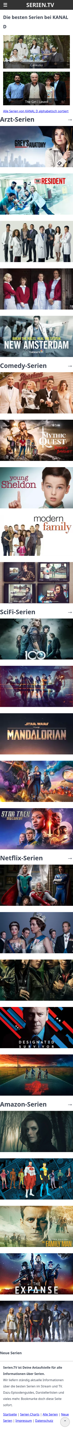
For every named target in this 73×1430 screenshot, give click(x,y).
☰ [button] (5, 5)
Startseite (10, 1414)
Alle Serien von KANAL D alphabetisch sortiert (36, 111)
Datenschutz (44, 1420)
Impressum (24, 1420)
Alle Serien (50, 1414)
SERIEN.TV (40, 5)
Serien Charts (29, 1414)
